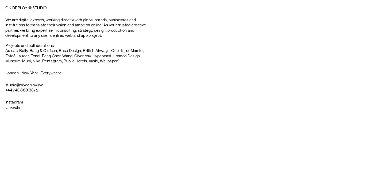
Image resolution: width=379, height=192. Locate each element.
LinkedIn (12, 107)
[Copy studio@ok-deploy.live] (24, 84)
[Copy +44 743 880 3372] (21, 90)
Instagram (14, 101)
